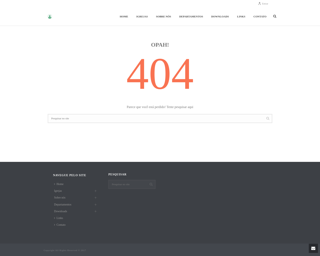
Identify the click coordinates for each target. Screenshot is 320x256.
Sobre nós (163, 16)
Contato (260, 16)
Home (124, 16)
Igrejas (142, 16)
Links (241, 16)
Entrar (263, 3)
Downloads (220, 16)
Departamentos (191, 16)
